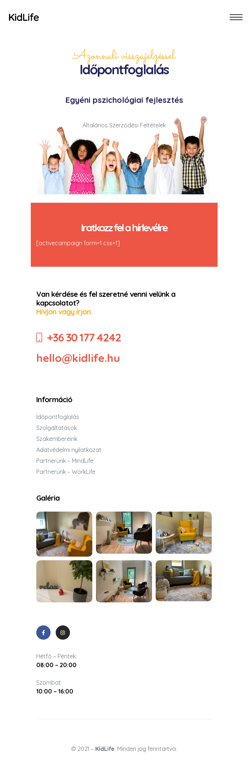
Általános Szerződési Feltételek (124, 125)
